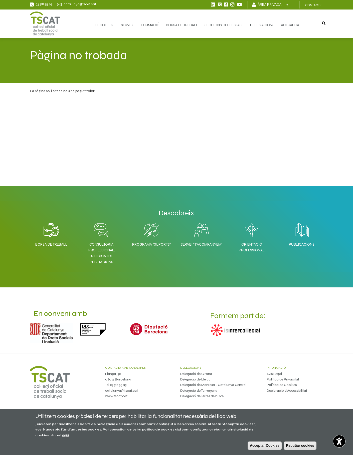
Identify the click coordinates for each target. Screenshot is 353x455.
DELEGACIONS (262, 25)
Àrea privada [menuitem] (273, 6)
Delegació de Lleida (195, 379)
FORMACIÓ (150, 25)
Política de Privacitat (283, 379)
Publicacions (301, 244)
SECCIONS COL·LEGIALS (224, 25)
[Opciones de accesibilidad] (339, 441)
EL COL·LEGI (104, 25)
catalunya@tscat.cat (121, 390)
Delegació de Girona (196, 374)
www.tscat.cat (116, 396)
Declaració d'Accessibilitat (287, 390)
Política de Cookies (282, 385)
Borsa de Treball (51, 244)
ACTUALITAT (291, 25)
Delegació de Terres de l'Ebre (202, 396)
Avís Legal (274, 374)
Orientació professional (252, 247)
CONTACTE (313, 5)
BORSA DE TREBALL (182, 25)
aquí (65, 435)
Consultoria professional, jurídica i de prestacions (101, 253)
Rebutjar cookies (300, 445)
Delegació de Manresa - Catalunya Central (213, 385)
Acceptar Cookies (264, 445)
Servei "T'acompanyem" (202, 244)
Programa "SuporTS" (151, 244)
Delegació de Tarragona (198, 390)
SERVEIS (127, 25)
